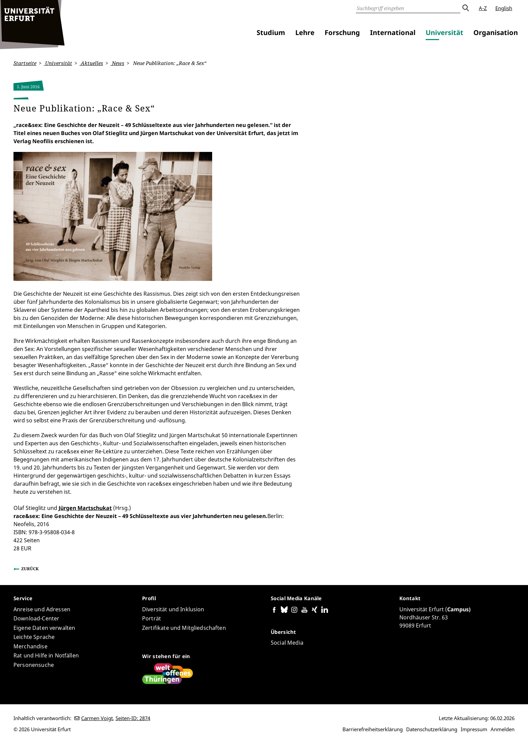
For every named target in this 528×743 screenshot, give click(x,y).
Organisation (495, 32)
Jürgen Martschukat (85, 507)
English (503, 8)
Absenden (465, 8)
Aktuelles (91, 63)
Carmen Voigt (97, 718)
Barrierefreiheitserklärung (372, 729)
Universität (444, 32)
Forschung (342, 32)
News (117, 63)
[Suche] (408, 8)
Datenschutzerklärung (431, 729)
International (393, 32)
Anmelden (503, 729)
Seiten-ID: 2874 (133, 718)
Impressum (474, 729)
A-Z (483, 8)
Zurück (30, 568)
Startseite (24, 63)
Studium (271, 32)
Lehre (305, 32)
